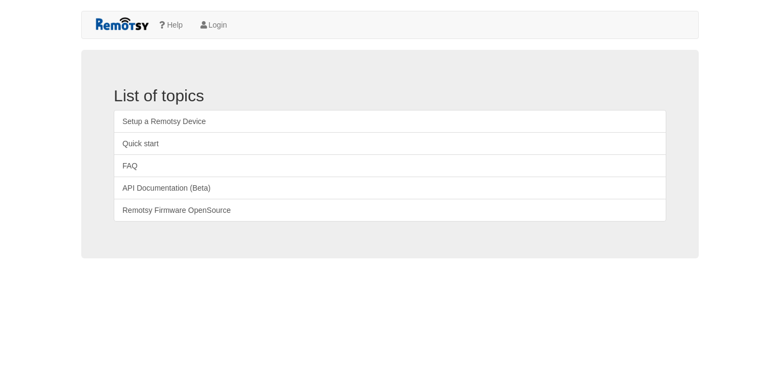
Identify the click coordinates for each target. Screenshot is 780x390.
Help (170, 25)
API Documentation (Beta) (166, 188)
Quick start (140, 143)
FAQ (130, 165)
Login (213, 25)
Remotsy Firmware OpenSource (176, 210)
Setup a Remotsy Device (164, 121)
